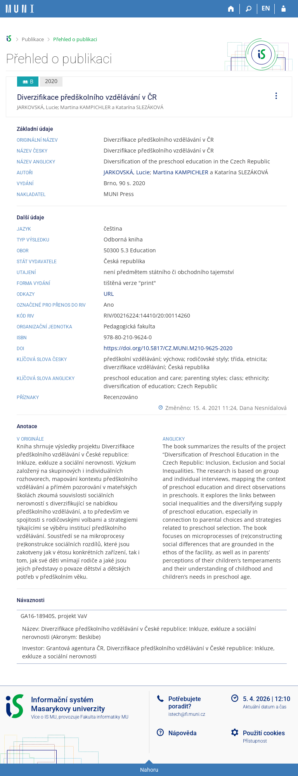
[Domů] (231, 9)
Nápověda (182, 733)
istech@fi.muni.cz (186, 714)
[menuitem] (273, 97)
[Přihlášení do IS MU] (283, 9)
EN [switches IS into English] (266, 8)
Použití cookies (264, 733)
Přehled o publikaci (75, 39)
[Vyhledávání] (248, 9)
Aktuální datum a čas (264, 707)
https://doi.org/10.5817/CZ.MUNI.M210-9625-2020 (168, 348)
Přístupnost (255, 741)
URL (109, 293)
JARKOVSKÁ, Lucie (127, 172)
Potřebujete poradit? (184, 702)
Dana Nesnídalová (263, 407)
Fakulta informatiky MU (104, 717)
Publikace (33, 39)
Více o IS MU (44, 717)
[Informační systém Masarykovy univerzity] (20, 8)
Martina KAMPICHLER (180, 172)
